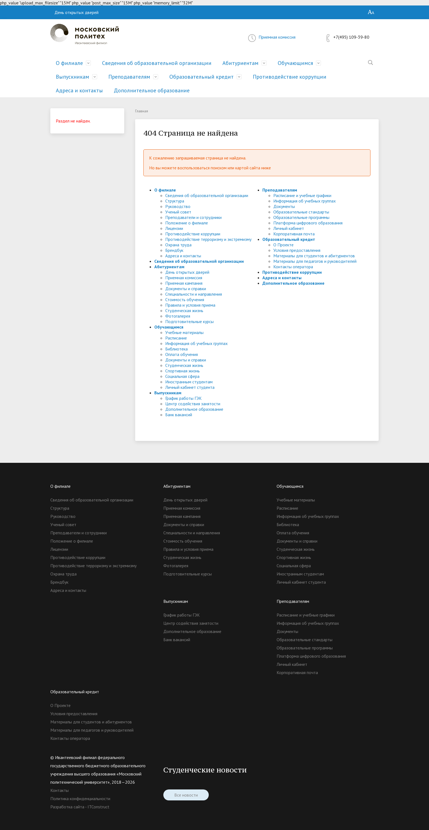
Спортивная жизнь (182, 370)
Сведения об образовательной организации (156, 63)
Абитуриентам (240, 63)
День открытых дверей (76, 12)
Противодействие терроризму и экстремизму (208, 239)
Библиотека (176, 349)
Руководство (177, 206)
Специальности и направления (193, 294)
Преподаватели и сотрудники (193, 217)
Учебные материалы (184, 332)
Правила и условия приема (190, 305)
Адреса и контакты (79, 90)
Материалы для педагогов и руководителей (314, 261)
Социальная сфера (182, 376)
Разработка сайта (67, 806)
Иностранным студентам (189, 381)
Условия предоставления (296, 250)
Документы (284, 206)
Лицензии (174, 228)
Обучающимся (295, 63)
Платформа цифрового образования (308, 223)
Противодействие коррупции (289, 76)
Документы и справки (185, 288)
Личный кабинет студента (190, 387)
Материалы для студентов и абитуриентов (314, 255)
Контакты (59, 790)
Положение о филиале (186, 223)
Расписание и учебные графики (302, 195)
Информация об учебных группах (196, 343)
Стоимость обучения (184, 299)
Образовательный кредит (201, 76)
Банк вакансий (178, 414)
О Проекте (283, 244)
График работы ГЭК (183, 398)
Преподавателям (129, 76)
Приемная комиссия (277, 37)
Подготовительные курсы (189, 321)
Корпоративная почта (294, 233)
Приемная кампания (183, 283)
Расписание (176, 338)
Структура (174, 201)
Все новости (186, 796)
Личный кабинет (288, 228)
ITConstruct (98, 806)
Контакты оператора (293, 266)
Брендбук (174, 250)
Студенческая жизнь (184, 310)
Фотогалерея (177, 316)
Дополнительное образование (152, 90)
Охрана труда (178, 244)
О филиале (69, 63)
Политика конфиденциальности (80, 798)
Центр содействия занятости (192, 403)
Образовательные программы (301, 217)
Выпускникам (72, 76)
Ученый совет (178, 212)
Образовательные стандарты (301, 212)
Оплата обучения (181, 354)
